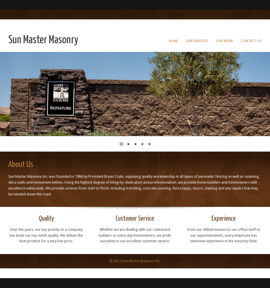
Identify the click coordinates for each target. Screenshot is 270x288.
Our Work (224, 41)
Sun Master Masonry (43, 40)
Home (173, 41)
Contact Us (251, 41)
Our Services (197, 41)
